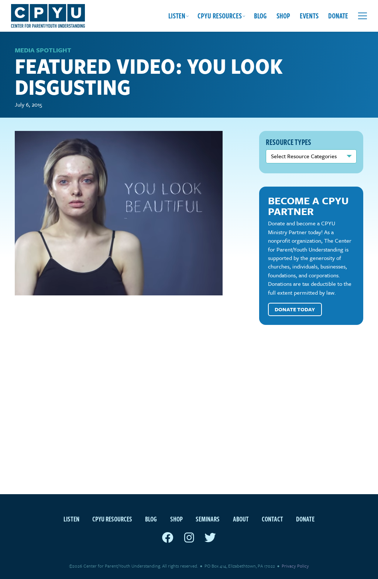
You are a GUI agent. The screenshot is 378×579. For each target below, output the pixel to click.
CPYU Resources (219, 15)
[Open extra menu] (362, 16)
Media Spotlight (43, 50)
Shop (283, 15)
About (241, 519)
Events (309, 15)
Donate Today (295, 309)
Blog (260, 15)
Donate (338, 15)
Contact (272, 519)
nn (311, 156)
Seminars (208, 519)
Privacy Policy (295, 565)
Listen (176, 15)
